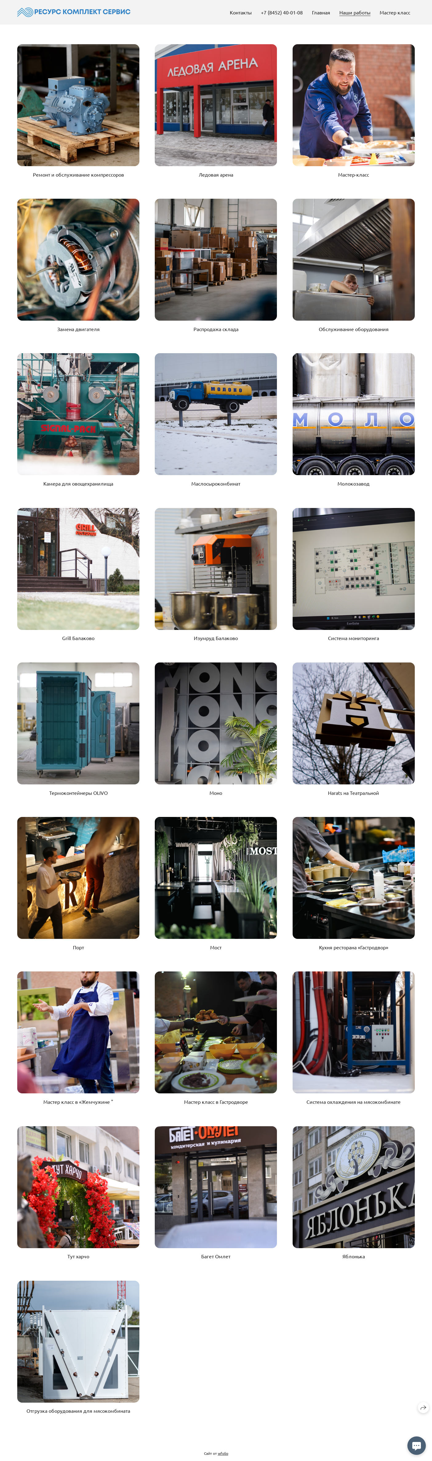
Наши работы (354, 12)
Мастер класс (395, 12)
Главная (321, 12)
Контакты (241, 12)
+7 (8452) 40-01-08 (282, 12)
